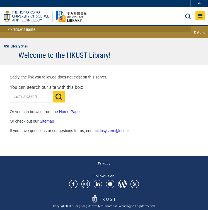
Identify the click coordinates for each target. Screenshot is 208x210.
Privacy (104, 163)
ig (85, 184)
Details (199, 32)
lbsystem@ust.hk (115, 130)
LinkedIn (98, 184)
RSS (134, 184)
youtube (110, 184)
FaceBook (73, 184)
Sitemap (47, 121)
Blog (122, 184)
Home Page (69, 111)
